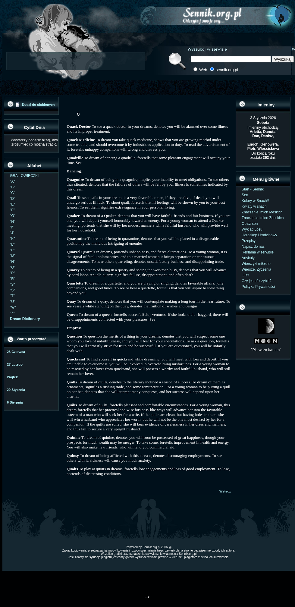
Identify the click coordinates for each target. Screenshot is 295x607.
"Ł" (12, 250)
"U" (12, 302)
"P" (12, 273)
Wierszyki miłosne (256, 264)
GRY (245, 275)
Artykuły (248, 258)
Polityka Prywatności (258, 287)
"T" (12, 296)
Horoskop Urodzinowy (259, 235)
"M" (13, 256)
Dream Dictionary (25, 319)
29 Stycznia (16, 390)
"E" (12, 204)
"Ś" (12, 290)
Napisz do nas (253, 246)
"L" (12, 244)
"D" (12, 199)
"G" (12, 216)
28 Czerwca (16, 352)
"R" (12, 279)
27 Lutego (15, 364)
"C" (12, 193)
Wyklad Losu (252, 229)
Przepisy (249, 241)
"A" (12, 181)
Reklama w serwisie (258, 252)
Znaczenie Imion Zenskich (263, 218)
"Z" (12, 313)
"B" (12, 187)
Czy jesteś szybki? (256, 281)
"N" (12, 261)
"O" (12, 267)
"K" (12, 239)
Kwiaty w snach (254, 206)
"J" (12, 233)
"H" (12, 221)
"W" (13, 307)
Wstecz (225, 491)
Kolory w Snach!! (255, 201)
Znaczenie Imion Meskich (262, 212)
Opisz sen (250, 224)
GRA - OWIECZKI (24, 176)
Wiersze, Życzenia (256, 269)
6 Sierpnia (15, 402)
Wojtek (12, 377)
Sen (245, 195)
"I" (12, 227)
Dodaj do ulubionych (38, 104)
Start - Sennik (253, 189)
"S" (12, 284)
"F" (12, 210)
